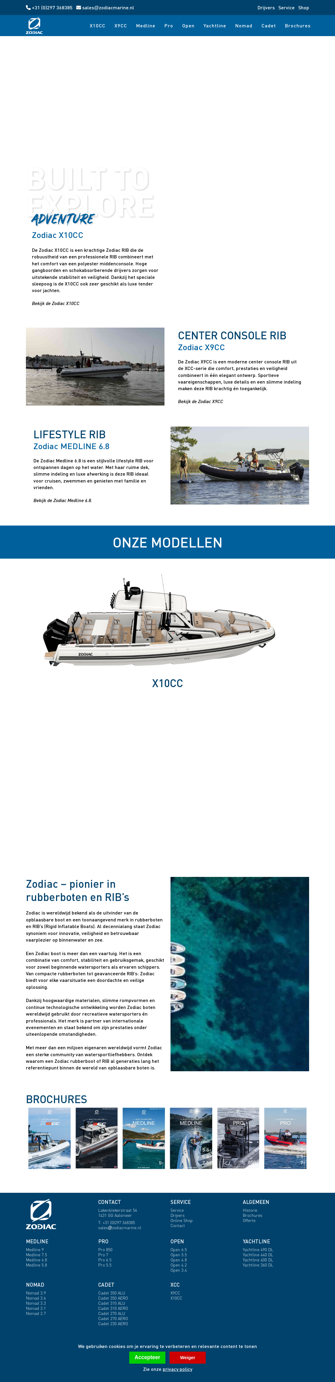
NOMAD (35, 1285)
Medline (145, 25)
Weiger (187, 1357)
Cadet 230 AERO (113, 1323)
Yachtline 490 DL (258, 1249)
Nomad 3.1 (36, 1308)
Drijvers (266, 7)
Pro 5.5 (104, 1264)
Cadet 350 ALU (111, 1292)
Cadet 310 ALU (111, 1303)
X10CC (97, 25)
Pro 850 (105, 1249)
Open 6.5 (179, 1249)
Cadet (268, 25)
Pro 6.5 (104, 1259)
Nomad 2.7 (36, 1313)
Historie (250, 1210)
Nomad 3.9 (36, 1292)
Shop (303, 7)
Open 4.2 (179, 1264)
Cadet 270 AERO (113, 1318)
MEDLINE (37, 1241)
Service (286, 7)
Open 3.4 (179, 1269)
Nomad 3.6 (36, 1297)
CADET (106, 1285)
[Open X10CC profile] (240, 268)
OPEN (177, 1241)
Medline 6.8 (36, 1259)
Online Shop (182, 1220)
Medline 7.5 (36, 1254)
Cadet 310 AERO (113, 1308)
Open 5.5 (179, 1254)
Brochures (298, 25)
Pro (168, 25)
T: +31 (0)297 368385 (116, 1222)
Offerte (249, 1220)
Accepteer (147, 1357)
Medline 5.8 (36, 1264)
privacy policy (177, 1369)
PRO (103, 1241)
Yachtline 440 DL (258, 1254)
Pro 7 (103, 1254)
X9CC (120, 25)
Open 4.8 (179, 1259)
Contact (178, 1225)
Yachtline (215, 25)
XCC (175, 1285)
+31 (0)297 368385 (50, 7)
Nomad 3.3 (36, 1303)
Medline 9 (35, 1249)
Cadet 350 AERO (113, 1297)
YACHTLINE (256, 1241)
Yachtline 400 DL (258, 1259)
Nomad (243, 25)
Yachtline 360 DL (258, 1264)
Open (188, 25)
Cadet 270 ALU (111, 1313)
